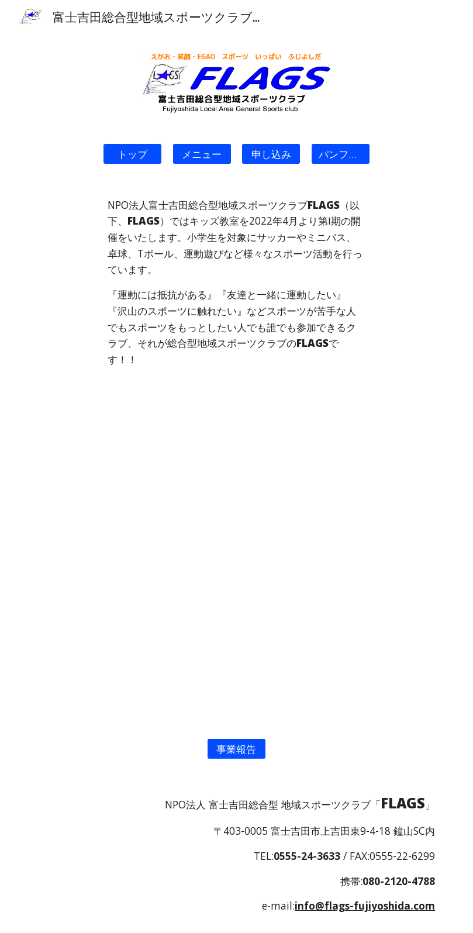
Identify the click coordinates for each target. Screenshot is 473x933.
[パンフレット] (341, 153)
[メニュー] (202, 153)
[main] (237, 282)
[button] (132, 153)
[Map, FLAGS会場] (237, 636)
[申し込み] (271, 153)
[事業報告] (236, 748)
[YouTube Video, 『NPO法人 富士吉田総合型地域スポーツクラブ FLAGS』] (236, 468)
